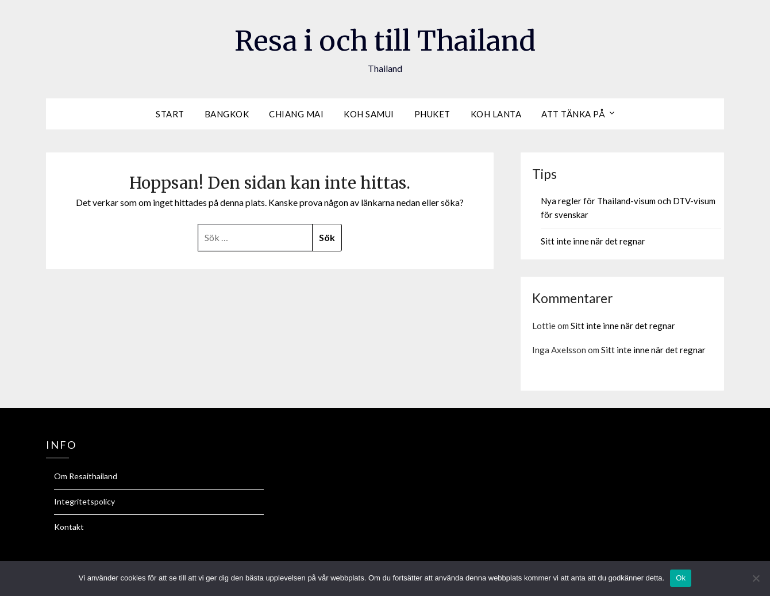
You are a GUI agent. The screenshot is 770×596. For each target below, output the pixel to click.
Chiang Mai (296, 114)
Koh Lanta (496, 114)
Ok (681, 578)
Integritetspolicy (84, 501)
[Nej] (755, 578)
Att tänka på (573, 114)
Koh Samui (369, 114)
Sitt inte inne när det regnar (593, 241)
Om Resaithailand (85, 476)
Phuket (432, 114)
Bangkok (227, 114)
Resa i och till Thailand (385, 41)
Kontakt (69, 527)
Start (170, 114)
